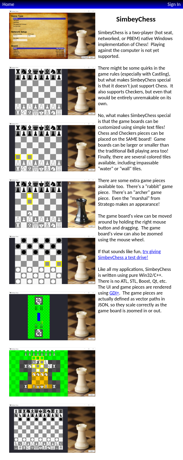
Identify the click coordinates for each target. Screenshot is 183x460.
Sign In (174, 4)
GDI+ (114, 293)
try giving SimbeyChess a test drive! (129, 254)
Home (8, 4)
